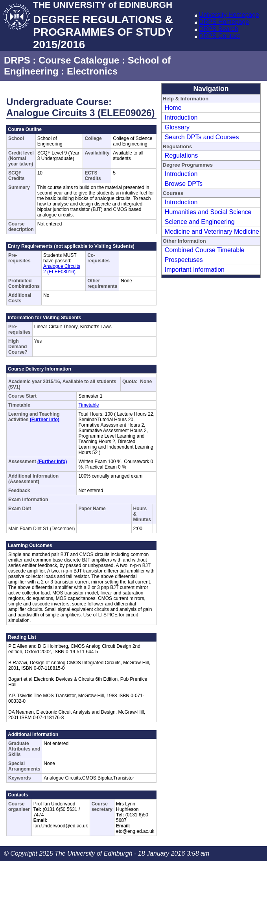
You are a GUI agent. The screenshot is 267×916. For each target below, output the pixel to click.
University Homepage (229, 14)
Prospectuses (184, 259)
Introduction (181, 117)
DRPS (17, 60)
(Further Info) (44, 419)
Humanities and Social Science (208, 212)
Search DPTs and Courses (202, 137)
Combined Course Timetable (205, 250)
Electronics (92, 71)
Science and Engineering (200, 221)
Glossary (177, 127)
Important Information (195, 269)
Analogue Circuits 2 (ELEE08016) (61, 269)
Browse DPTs (184, 183)
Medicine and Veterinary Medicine (212, 231)
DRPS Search (218, 28)
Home (173, 107)
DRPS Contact (219, 36)
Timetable (88, 405)
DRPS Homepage (224, 21)
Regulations (181, 155)
